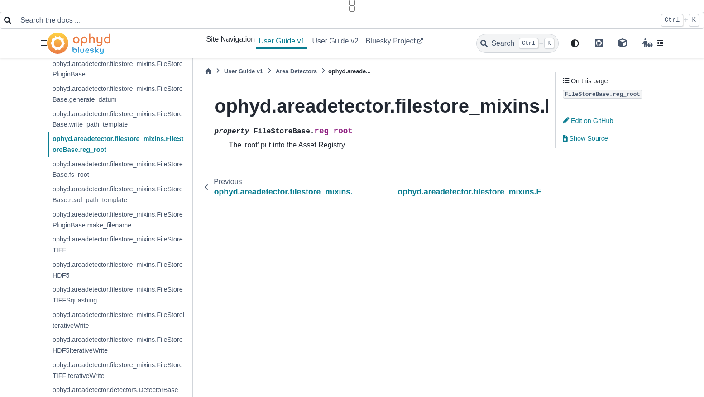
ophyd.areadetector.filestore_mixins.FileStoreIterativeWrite (119, 320)
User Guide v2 (335, 41)
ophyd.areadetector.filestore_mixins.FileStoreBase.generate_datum (118, 94)
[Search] (517, 43)
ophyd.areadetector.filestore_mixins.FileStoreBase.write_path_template (118, 119)
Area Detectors (296, 71)
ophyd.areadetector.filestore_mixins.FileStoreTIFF (118, 245)
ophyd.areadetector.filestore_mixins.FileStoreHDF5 (118, 270)
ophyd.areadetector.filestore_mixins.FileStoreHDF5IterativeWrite (118, 345)
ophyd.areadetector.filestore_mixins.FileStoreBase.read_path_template (118, 194)
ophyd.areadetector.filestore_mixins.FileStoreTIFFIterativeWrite (118, 370)
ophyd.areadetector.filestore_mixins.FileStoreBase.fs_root (118, 170)
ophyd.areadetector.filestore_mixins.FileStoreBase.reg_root (118, 144)
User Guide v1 (282, 41)
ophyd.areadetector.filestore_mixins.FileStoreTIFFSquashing (118, 295)
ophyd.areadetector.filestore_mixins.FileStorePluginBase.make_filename (118, 220)
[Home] (208, 71)
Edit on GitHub (588, 120)
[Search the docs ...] (336, 20)
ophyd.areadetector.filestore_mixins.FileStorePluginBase (118, 69)
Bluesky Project (391, 41)
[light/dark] (575, 44)
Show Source (585, 138)
